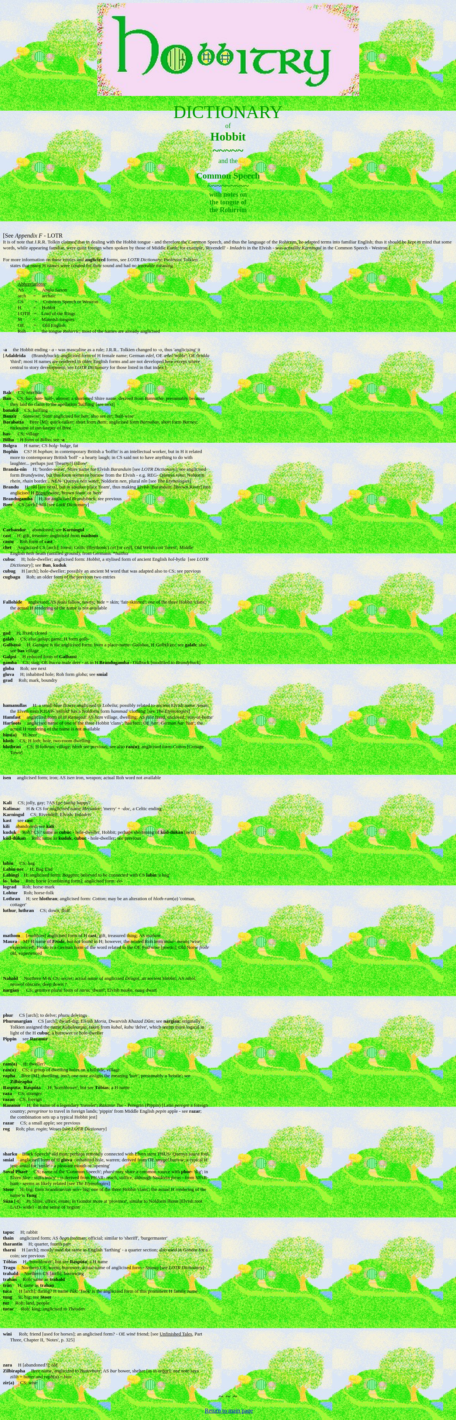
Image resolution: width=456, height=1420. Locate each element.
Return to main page (229, 1410)
